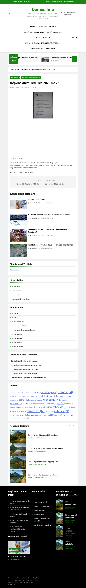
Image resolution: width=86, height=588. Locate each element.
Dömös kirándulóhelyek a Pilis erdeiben (59, 2)
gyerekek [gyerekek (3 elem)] (60, 396)
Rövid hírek (15, 295)
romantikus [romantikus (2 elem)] (30, 407)
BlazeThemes (12, 585)
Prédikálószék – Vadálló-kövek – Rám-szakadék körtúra (50, 245)
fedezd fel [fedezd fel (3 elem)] (38, 396)
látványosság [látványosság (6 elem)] (29, 403)
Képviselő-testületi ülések (31, 78)
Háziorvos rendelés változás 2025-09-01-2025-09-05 (49, 215)
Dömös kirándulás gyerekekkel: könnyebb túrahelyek (28, 378)
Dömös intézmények (47, 27)
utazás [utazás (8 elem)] (58, 415)
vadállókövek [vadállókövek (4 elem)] (67, 415)
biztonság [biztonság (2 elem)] (13, 392)
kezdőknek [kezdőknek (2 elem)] (32, 400)
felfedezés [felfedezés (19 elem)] (49, 396)
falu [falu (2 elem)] (32, 396)
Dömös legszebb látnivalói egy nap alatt (24, 369)
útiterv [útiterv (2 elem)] (19, 418)
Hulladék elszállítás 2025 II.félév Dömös (42, 43)
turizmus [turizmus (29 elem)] (61, 411)
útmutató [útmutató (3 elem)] (25, 418)
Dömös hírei (15, 78)
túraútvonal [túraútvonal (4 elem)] (33, 415)
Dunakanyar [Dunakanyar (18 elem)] (49, 392)
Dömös (33, 27)
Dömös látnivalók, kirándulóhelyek (23, 330)
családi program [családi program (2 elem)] (28, 392)
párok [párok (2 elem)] (24, 407)
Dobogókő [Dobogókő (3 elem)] (37, 392)
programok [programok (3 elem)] (69, 403)
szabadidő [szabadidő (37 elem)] (60, 407)
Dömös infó (43, 9)
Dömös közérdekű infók (34, 32)
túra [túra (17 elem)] (24, 415)
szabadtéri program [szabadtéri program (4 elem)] (19, 411)
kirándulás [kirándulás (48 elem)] (52, 399)
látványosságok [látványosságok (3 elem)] (40, 403)
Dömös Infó (15, 87)
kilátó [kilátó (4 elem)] (39, 400)
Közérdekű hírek (43, 38)
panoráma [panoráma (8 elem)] (51, 403)
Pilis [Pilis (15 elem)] (61, 403)
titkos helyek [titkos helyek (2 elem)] (50, 411)
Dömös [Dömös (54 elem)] (65, 392)
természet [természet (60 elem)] (36, 411)
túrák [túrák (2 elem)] (40, 415)
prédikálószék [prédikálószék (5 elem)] (15, 407)
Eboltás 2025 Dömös (36, 199)
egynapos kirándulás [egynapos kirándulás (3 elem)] (23, 396)
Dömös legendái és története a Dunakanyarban (26, 365)
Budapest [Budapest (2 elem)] (20, 392)
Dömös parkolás (54, 32)
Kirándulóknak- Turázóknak (43, 49)
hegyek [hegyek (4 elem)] (67, 396)
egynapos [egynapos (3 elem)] (13, 396)
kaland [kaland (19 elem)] (23, 400)
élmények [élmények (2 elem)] (13, 418)
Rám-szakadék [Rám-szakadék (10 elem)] (42, 407)
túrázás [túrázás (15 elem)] (48, 415)
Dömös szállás (17, 334)
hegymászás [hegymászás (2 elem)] (14, 400)
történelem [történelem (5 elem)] (14, 415)
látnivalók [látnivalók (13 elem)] (16, 403)
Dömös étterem (17, 338)
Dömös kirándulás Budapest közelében (24, 373)
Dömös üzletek (17, 342)
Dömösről (15, 317)
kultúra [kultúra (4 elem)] (65, 400)
